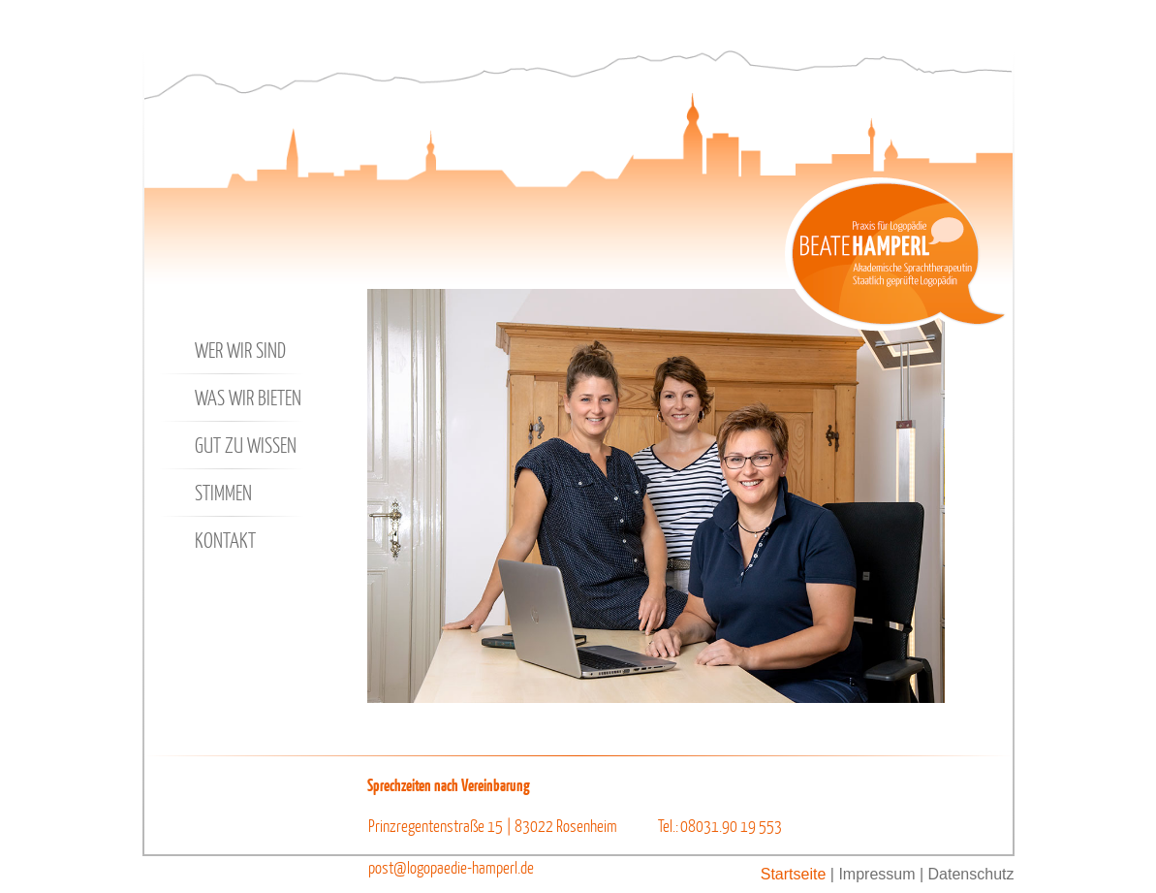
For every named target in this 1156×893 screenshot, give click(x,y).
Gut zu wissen (230, 445)
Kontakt (210, 540)
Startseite (794, 874)
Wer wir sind (225, 350)
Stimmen (208, 492)
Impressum (876, 874)
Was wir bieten (232, 397)
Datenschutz (971, 874)
